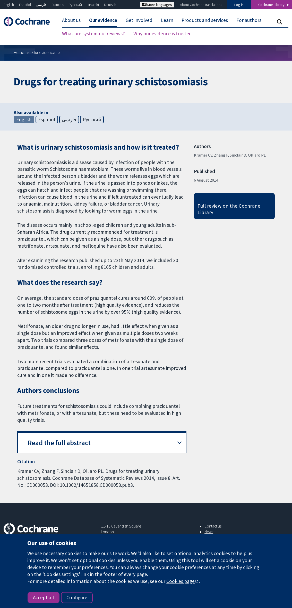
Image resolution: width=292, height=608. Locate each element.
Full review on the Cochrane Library (228, 209)
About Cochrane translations (201, 4)
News (208, 531)
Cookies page (180, 581)
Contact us (212, 526)
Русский (75, 4)
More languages (157, 4)
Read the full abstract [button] (59, 443)
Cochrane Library (271, 4)
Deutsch (110, 4)
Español (25, 4)
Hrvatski (93, 4)
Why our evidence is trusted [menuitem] (162, 33)
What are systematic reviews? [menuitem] (93, 33)
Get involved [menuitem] (139, 20)
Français (57, 4)
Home (19, 52)
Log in (239, 4)
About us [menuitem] (71, 20)
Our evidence (43, 52)
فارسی (41, 4)
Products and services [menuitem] (205, 20)
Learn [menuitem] (167, 20)
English (9, 4)
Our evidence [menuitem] (103, 20)
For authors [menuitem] (248, 20)
